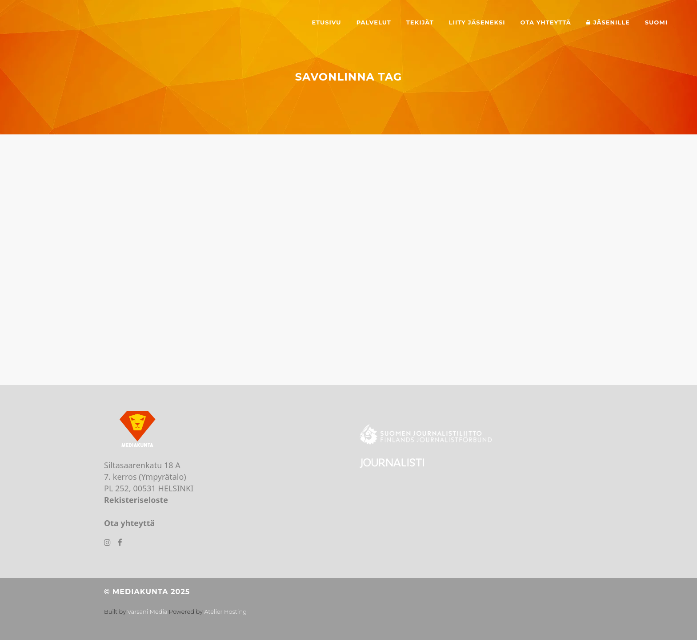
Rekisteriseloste (136, 499)
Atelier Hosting (225, 611)
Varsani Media (147, 611)
